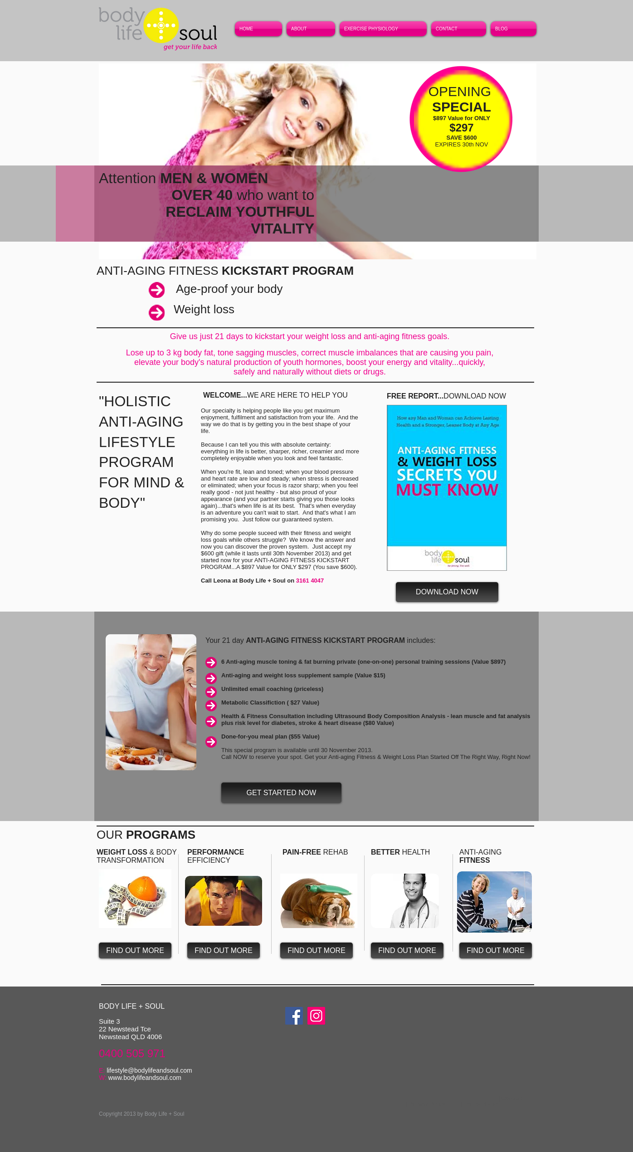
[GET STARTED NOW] (281, 793)
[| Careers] (510, 1098)
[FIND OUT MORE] (135, 950)
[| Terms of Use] (479, 1103)
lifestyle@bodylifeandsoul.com (149, 1070)
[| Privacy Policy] (425, 1104)
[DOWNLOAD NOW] (447, 592)
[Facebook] (294, 1016)
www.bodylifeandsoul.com (144, 1077)
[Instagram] (316, 1016)
